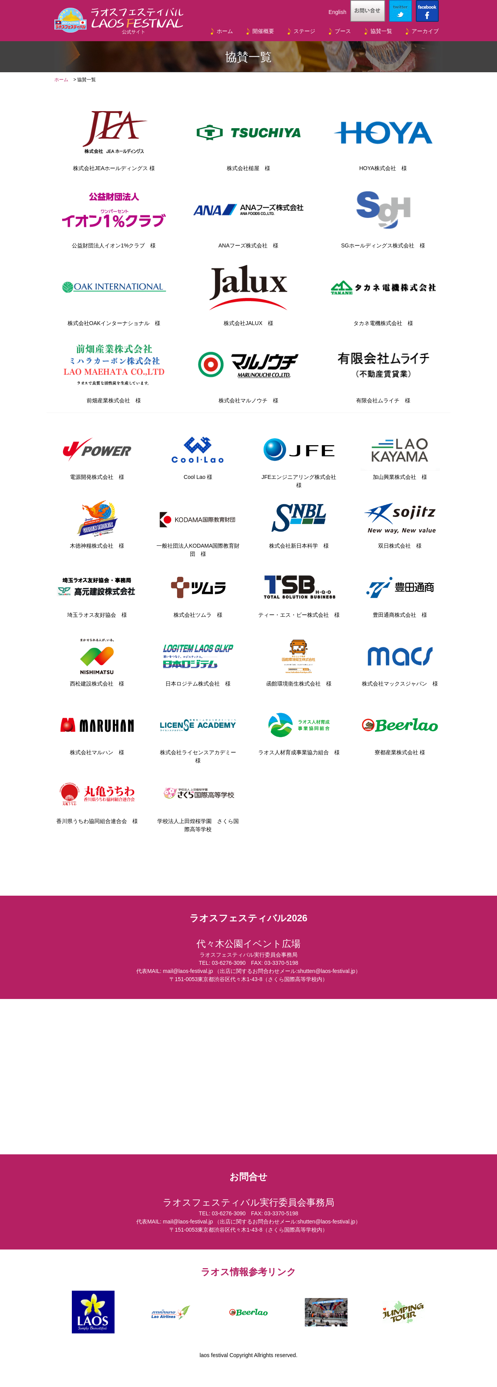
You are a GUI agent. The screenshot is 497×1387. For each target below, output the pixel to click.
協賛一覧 (381, 31)
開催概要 (263, 31)
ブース (343, 31)
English (337, 12)
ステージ (304, 31)
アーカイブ (425, 31)
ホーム (225, 31)
